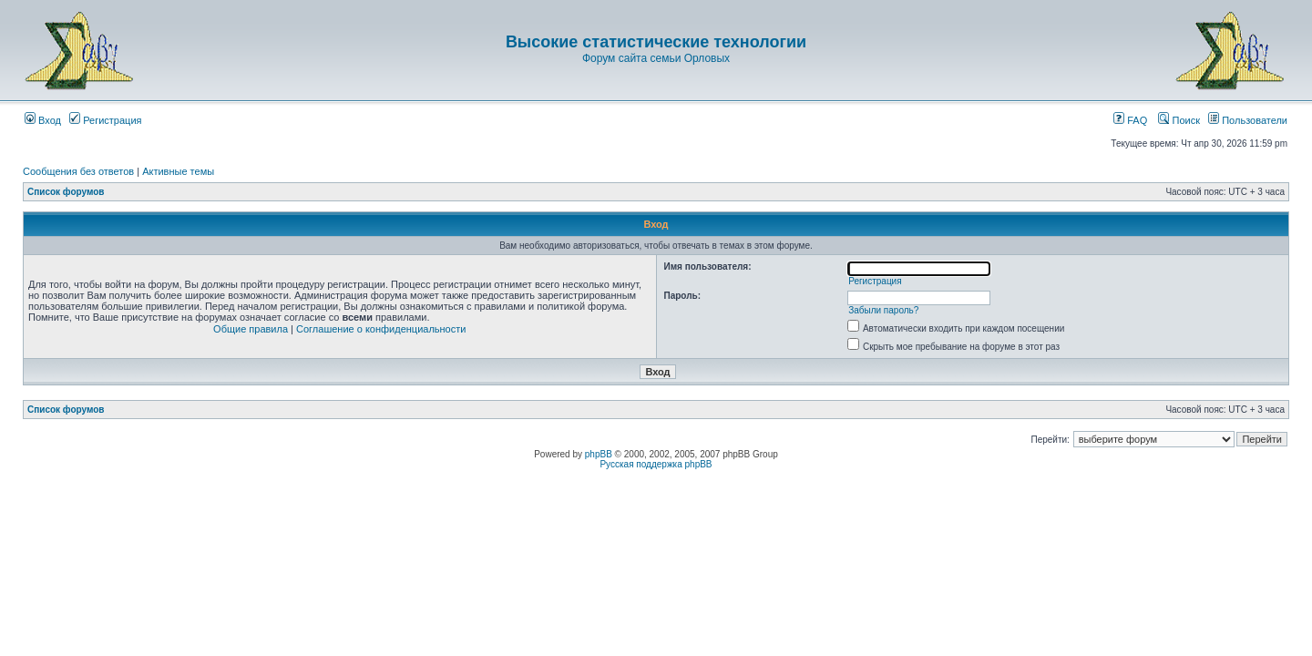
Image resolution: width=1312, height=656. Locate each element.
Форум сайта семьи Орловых (656, 58)
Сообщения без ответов (78, 171)
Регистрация (105, 120)
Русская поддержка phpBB (656, 464)
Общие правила (250, 328)
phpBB (598, 454)
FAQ (1130, 120)
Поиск (1179, 120)
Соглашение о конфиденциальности (381, 328)
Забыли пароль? (883, 310)
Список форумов (66, 192)
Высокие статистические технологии (656, 42)
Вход (43, 120)
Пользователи (1247, 120)
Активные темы (178, 171)
